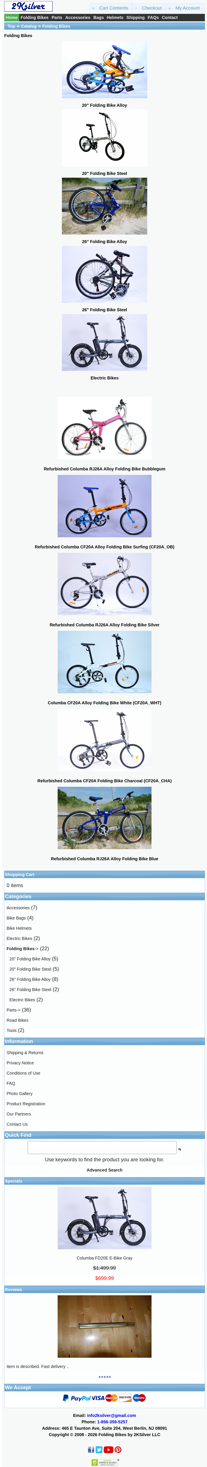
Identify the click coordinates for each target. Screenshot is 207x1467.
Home (12, 17)
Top (11, 26)
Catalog (28, 26)
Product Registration (26, 1103)
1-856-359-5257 (112, 1421)
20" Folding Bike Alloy (30, 959)
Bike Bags (16, 918)
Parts (57, 17)
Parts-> (13, 1010)
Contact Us (17, 1124)
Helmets (115, 17)
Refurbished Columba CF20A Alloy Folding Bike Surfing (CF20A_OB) (104, 547)
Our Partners (19, 1114)
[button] (111, 8)
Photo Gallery (19, 1093)
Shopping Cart (19, 874)
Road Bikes (17, 1020)
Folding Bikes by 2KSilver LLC (129, 1434)
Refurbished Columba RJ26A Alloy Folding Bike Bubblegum (104, 469)
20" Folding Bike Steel (30, 969)
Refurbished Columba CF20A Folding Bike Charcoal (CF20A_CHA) (104, 780)
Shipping (135, 17)
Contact (170, 17)
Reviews (13, 1289)
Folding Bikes (35, 17)
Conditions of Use (23, 1073)
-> (22, 948)
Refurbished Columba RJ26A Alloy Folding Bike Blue (104, 858)
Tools (12, 1030)
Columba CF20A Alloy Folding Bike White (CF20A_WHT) (104, 702)
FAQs (153, 17)
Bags (98, 17)
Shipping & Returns (25, 1052)
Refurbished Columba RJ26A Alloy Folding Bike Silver (104, 625)
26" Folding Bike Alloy (30, 979)
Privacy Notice (20, 1063)
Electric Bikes (19, 938)
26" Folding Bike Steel (30, 989)
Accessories (77, 17)
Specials (13, 1181)
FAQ (11, 1083)
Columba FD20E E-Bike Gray (104, 1258)
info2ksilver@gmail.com (111, 1415)
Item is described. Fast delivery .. (38, 1366)
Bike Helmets (19, 928)
